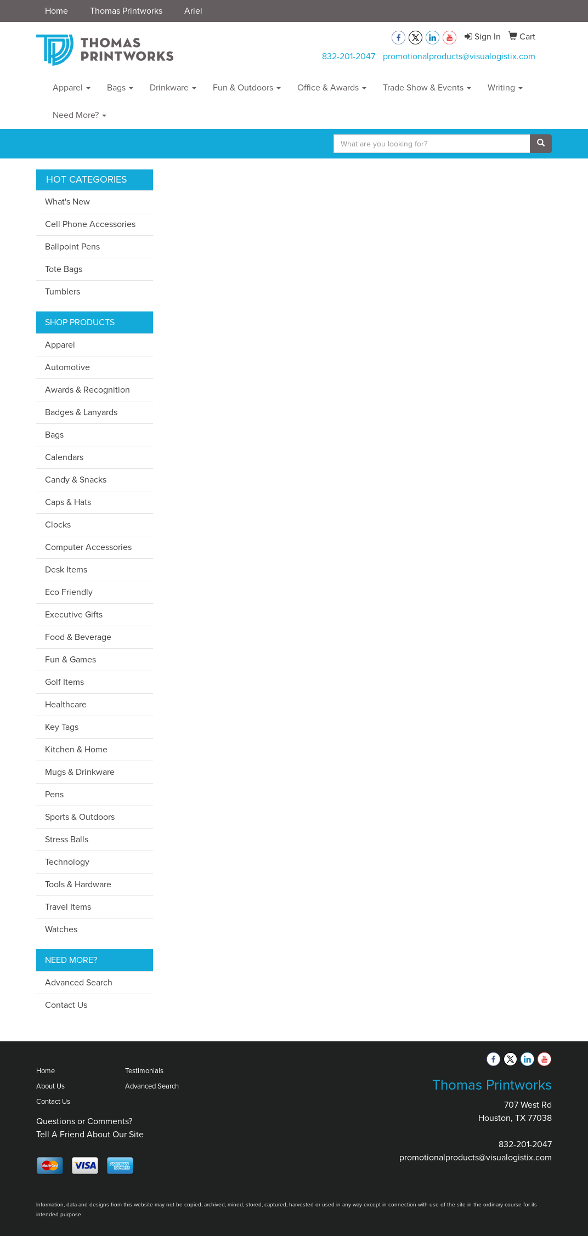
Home (56, 10)
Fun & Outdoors (247, 87)
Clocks (58, 524)
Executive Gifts (74, 614)
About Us (50, 1086)
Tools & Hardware (78, 884)
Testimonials (144, 1070)
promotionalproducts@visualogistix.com (459, 56)
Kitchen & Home (76, 749)
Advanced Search (78, 982)
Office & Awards (331, 87)
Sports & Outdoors (80, 816)
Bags (120, 87)
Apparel (72, 87)
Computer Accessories (88, 547)
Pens (54, 794)
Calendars (64, 457)
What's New (67, 201)
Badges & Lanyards (81, 412)
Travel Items (68, 906)
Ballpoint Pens (72, 246)
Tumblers (62, 291)
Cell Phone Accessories (90, 224)
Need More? (79, 115)
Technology (67, 861)
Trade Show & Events (427, 87)
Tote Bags (63, 269)
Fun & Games (70, 659)
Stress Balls (66, 839)
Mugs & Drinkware (80, 772)
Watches (61, 929)
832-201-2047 (348, 56)
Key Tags (61, 727)
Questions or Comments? (84, 1121)
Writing (505, 87)
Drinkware (173, 87)
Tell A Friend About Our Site (90, 1134)
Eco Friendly (69, 592)
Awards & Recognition (87, 389)
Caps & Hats (68, 502)
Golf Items (64, 682)
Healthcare (66, 704)
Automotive (67, 367)
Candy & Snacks (75, 479)
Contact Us (66, 1005)
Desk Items (66, 569)
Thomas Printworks (126, 10)
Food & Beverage (78, 637)
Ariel (193, 10)
